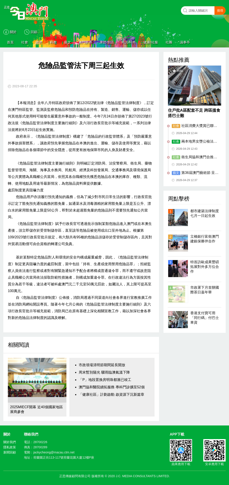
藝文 (67, 42)
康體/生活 (107, 42)
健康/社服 (150, 42)
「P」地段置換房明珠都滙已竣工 (105, 380)
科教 (53, 42)
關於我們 (9, 442)
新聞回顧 (9, 452)
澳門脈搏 (85, 42)
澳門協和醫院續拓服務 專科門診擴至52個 (111, 387)
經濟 (39, 42)
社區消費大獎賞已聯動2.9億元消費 (194, 126)
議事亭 (185, 42)
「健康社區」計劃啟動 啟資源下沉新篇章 (111, 394)
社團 (168, 42)
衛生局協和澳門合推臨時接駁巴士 (194, 157)
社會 (24, 42)
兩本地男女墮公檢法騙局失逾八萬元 (194, 141)
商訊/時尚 (128, 42)
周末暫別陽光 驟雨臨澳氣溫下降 (104, 372)
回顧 (34, 32)
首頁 (10, 42)
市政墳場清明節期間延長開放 (102, 365)
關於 (13, 32)
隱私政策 (9, 447)
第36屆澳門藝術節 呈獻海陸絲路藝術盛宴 (195, 173)
